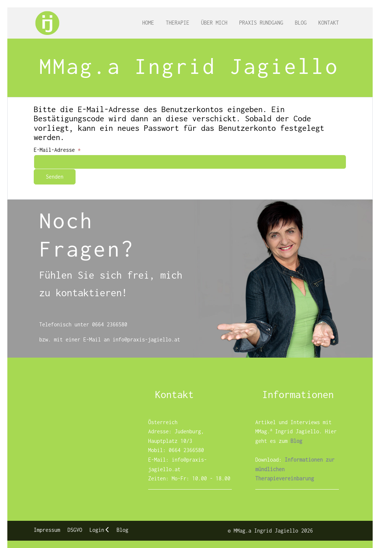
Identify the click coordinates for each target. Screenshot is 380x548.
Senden (54, 176)
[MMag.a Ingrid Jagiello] (47, 23)
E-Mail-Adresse (57, 150)
